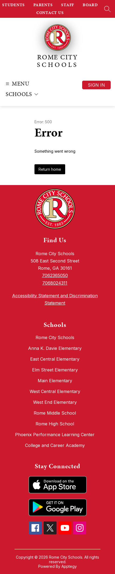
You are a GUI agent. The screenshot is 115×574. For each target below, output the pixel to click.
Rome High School (55, 423)
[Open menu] (16, 84)
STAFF (67, 5)
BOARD (90, 5)
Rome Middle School (55, 413)
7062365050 (55, 275)
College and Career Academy (55, 445)
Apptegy (69, 566)
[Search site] (107, 9)
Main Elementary (55, 380)
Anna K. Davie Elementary (55, 348)
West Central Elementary (55, 391)
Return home (50, 169)
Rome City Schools (55, 337)
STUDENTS (13, 5)
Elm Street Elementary (55, 370)
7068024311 (54, 283)
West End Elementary (55, 402)
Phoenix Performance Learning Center (55, 434)
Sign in (96, 85)
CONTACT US (50, 12)
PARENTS (43, 5)
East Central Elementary (54, 359)
